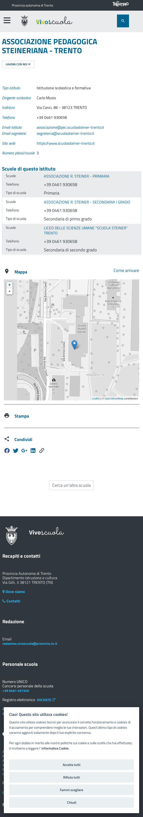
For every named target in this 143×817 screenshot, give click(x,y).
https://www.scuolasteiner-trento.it (66, 143)
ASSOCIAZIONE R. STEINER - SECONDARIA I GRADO (87, 202)
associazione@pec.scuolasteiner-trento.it (70, 127)
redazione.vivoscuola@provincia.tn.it (29, 643)
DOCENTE (46, 699)
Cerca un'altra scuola (71, 485)
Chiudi (71, 802)
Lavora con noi (18, 64)
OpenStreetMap (114, 398)
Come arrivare (126, 270)
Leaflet (96, 398)
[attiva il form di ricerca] (123, 21)
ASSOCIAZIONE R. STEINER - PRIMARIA (76, 176)
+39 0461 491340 (15, 690)
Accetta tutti (71, 764)
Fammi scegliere (71, 789)
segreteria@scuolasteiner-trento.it (65, 133)
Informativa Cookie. (55, 748)
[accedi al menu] (7, 20)
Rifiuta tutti (71, 777)
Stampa (21, 416)
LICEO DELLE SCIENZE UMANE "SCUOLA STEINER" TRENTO (86, 230)
